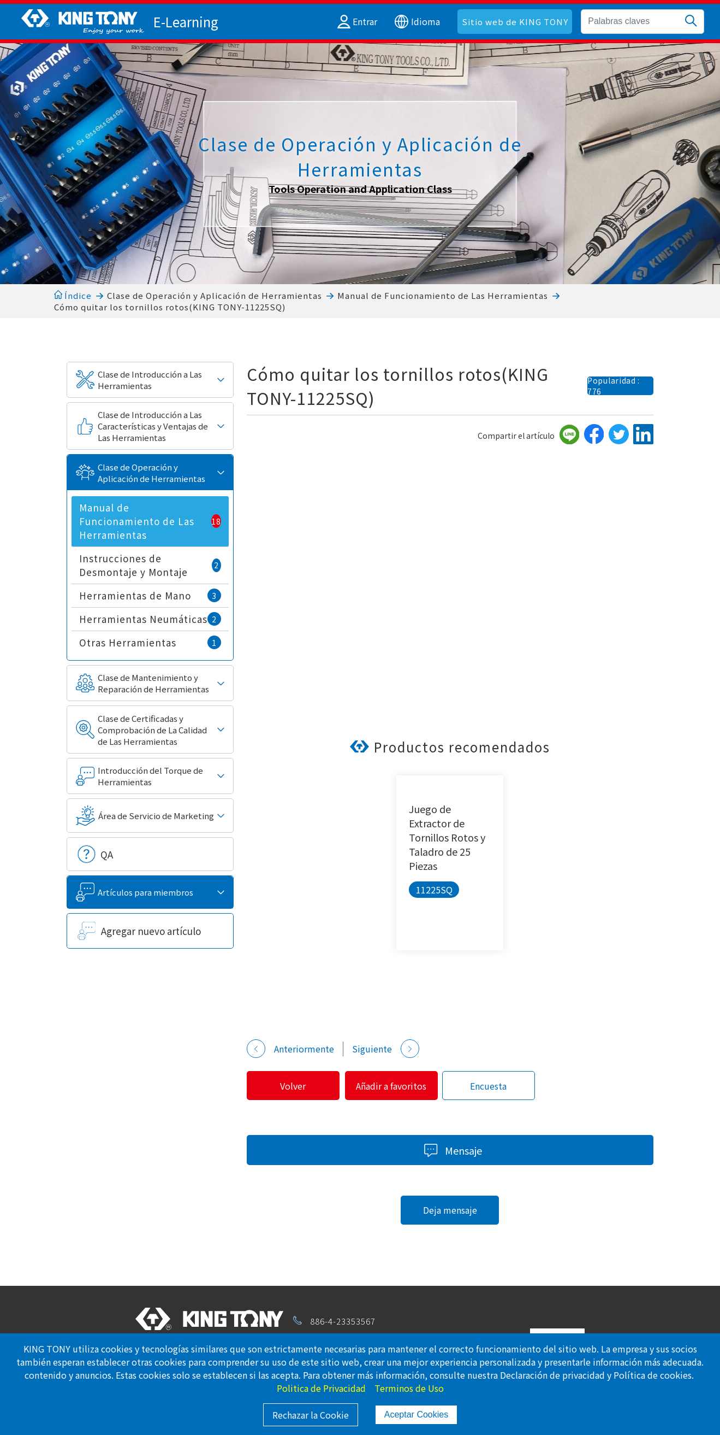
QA (106, 854)
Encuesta (498, 1085)
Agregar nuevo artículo (151, 931)
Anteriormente (290, 1048)
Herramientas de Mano (150, 595)
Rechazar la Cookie (310, 1414)
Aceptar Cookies (416, 1414)
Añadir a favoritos (397, 1085)
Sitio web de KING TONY (515, 21)
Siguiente (385, 1048)
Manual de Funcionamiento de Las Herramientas (442, 295)
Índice (73, 295)
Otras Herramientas (150, 642)
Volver (295, 1085)
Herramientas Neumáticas (150, 619)
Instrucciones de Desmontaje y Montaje (150, 565)
